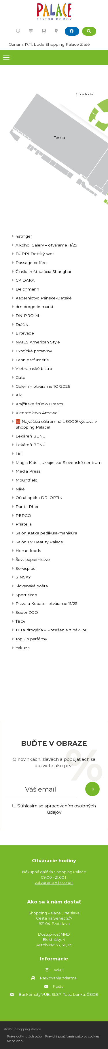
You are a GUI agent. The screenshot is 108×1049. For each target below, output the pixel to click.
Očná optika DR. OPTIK (39, 497)
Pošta (58, 986)
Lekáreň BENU (31, 436)
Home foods (28, 550)
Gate (20, 377)
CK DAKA (25, 280)
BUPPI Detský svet (35, 253)
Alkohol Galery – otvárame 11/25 (46, 245)
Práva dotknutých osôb (24, 1036)
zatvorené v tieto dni (54, 882)
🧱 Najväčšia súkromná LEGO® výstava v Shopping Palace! (56, 424)
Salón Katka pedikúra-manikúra (46, 533)
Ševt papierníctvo (33, 559)
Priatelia (24, 524)
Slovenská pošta (32, 586)
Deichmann (27, 289)
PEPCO (23, 515)
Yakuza (23, 647)
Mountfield (26, 480)
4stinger (24, 236)
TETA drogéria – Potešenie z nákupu (52, 630)
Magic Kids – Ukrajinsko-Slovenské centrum (59, 462)
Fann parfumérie (32, 360)
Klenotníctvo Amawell (37, 412)
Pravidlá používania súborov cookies (72, 1036)
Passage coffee (31, 262)
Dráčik (22, 324)
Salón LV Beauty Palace (39, 542)
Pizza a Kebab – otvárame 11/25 (46, 603)
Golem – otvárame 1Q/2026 (43, 386)
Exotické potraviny (34, 351)
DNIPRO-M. (28, 315)
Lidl (19, 453)
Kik (19, 395)
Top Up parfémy (31, 639)
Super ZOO (27, 612)
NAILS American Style (38, 342)
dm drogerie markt (35, 306)
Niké (20, 489)
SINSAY (23, 577)
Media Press (28, 471)
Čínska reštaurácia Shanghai (43, 271)
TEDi (20, 621)
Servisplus (25, 568)
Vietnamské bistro (34, 368)
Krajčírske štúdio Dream (39, 404)
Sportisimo (26, 595)
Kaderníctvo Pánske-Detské (44, 298)
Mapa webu (15, 1041)
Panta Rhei (27, 506)
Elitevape (25, 333)
